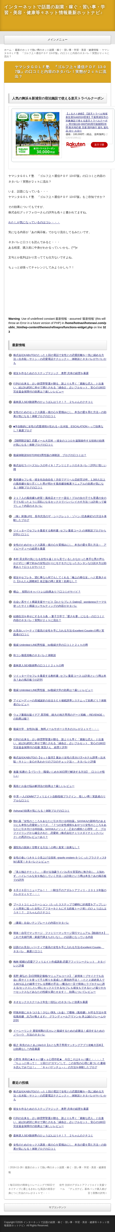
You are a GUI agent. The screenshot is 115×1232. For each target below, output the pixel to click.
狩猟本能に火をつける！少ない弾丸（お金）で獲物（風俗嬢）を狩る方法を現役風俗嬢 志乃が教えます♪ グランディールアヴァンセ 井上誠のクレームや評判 (59, 1016)
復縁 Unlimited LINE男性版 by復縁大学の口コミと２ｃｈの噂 (50, 644)
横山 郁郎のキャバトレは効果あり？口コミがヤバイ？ (47, 591)
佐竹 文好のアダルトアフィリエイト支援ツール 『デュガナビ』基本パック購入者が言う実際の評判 (83, 1189)
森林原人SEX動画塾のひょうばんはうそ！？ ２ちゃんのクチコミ (53, 401)
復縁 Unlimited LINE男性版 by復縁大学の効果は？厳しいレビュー (53, 690)
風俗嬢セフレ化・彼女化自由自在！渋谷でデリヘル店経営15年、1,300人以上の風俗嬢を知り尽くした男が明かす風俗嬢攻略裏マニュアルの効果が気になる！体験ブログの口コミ (59, 483)
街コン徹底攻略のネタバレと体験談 (34, 655)
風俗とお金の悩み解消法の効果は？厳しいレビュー (43, 786)
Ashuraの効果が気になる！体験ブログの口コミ (41, 810)
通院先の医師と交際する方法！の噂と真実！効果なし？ (46, 847)
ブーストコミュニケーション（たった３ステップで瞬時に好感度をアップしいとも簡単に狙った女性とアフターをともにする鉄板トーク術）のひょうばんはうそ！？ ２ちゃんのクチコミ (59, 908)
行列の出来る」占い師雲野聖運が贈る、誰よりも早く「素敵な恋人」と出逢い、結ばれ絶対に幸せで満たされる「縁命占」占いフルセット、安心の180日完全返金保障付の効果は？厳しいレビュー (59, 387)
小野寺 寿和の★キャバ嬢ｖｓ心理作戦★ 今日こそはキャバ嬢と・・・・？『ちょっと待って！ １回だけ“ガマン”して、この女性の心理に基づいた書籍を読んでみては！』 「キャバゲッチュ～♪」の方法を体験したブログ (59, 1063)
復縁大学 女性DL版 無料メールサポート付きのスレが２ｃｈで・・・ (56, 729)
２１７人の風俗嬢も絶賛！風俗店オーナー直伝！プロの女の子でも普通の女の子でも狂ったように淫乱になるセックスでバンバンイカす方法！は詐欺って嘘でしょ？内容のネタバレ (59, 501)
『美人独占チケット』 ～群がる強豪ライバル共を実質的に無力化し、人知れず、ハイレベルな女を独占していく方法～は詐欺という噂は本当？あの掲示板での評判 (59, 875)
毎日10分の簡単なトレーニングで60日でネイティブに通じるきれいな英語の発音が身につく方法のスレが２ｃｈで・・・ (31, 1189)
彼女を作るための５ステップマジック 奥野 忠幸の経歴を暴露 (51, 373)
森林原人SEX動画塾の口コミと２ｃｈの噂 (38, 665)
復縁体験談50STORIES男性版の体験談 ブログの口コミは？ (49, 455)
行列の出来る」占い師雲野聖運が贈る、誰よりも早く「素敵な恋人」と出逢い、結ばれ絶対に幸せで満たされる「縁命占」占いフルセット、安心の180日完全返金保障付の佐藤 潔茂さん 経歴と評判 (59, 743)
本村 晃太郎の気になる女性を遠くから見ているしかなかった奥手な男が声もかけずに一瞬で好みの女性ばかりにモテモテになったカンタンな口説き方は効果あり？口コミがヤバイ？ (59, 563)
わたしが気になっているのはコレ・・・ (34, 222)
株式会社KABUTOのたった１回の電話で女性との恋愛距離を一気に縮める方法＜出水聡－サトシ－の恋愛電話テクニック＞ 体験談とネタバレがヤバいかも (59, 359)
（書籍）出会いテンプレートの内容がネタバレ (41, 922)
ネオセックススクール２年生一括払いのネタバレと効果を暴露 (50, 1002)
